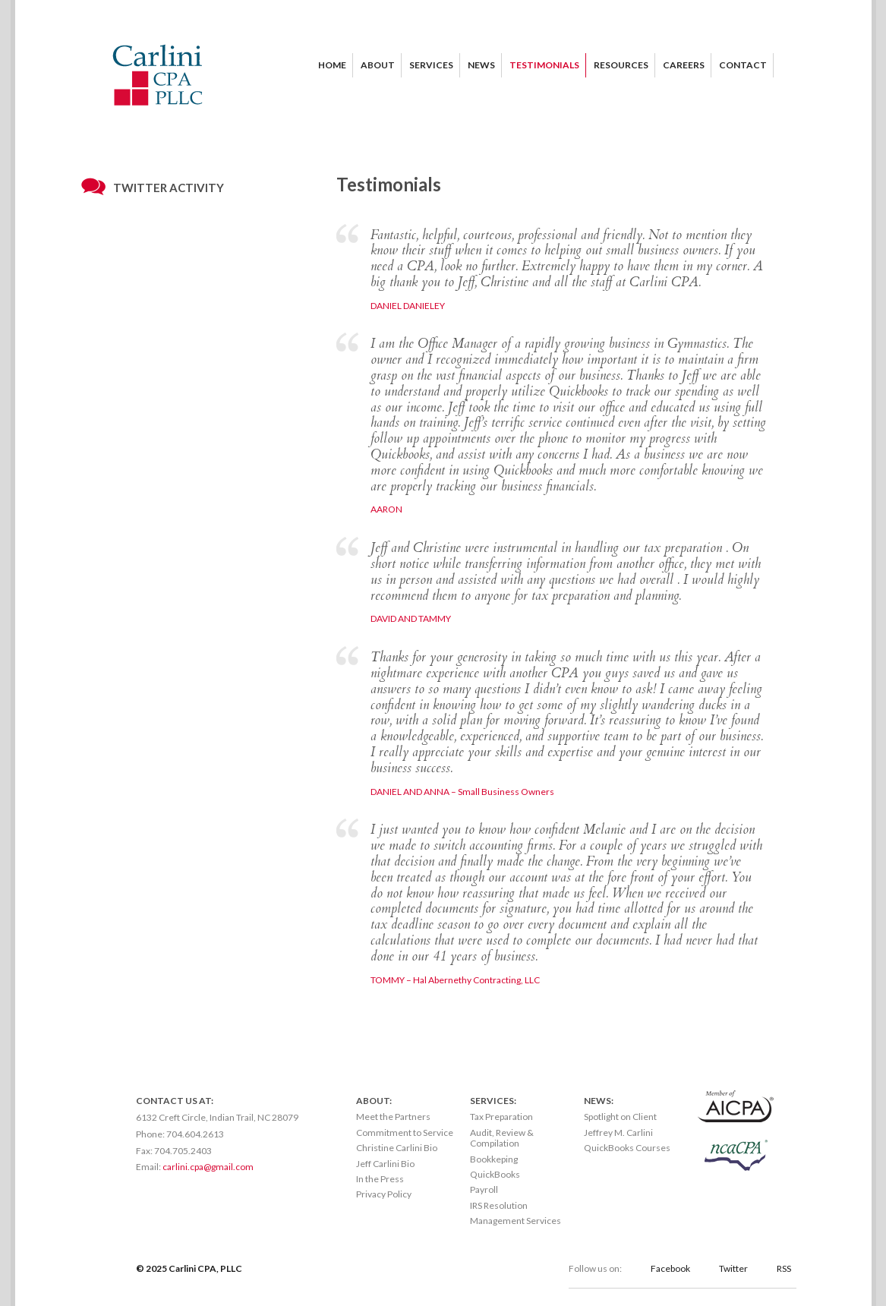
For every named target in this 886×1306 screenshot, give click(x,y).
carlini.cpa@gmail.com (208, 1166)
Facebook (670, 1268)
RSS (784, 1268)
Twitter (733, 1268)
